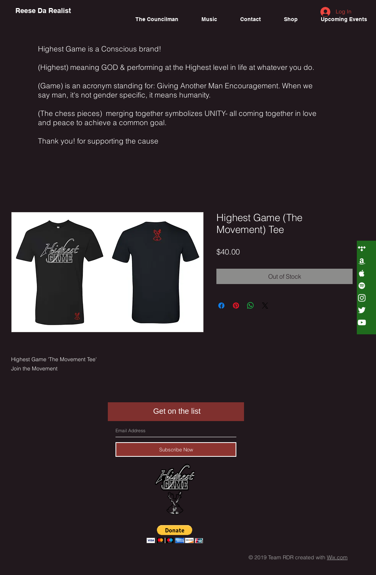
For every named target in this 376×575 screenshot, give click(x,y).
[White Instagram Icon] (362, 298)
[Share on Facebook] (221, 305)
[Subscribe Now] (175, 449)
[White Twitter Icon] (362, 310)
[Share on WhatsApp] (250, 305)
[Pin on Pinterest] (236, 305)
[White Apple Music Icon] (362, 273)
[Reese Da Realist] (43, 10)
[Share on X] (265, 305)
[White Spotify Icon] (362, 286)
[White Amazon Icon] (362, 261)
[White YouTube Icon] (362, 322)
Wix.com (337, 557)
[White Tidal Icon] (362, 249)
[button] (175, 534)
